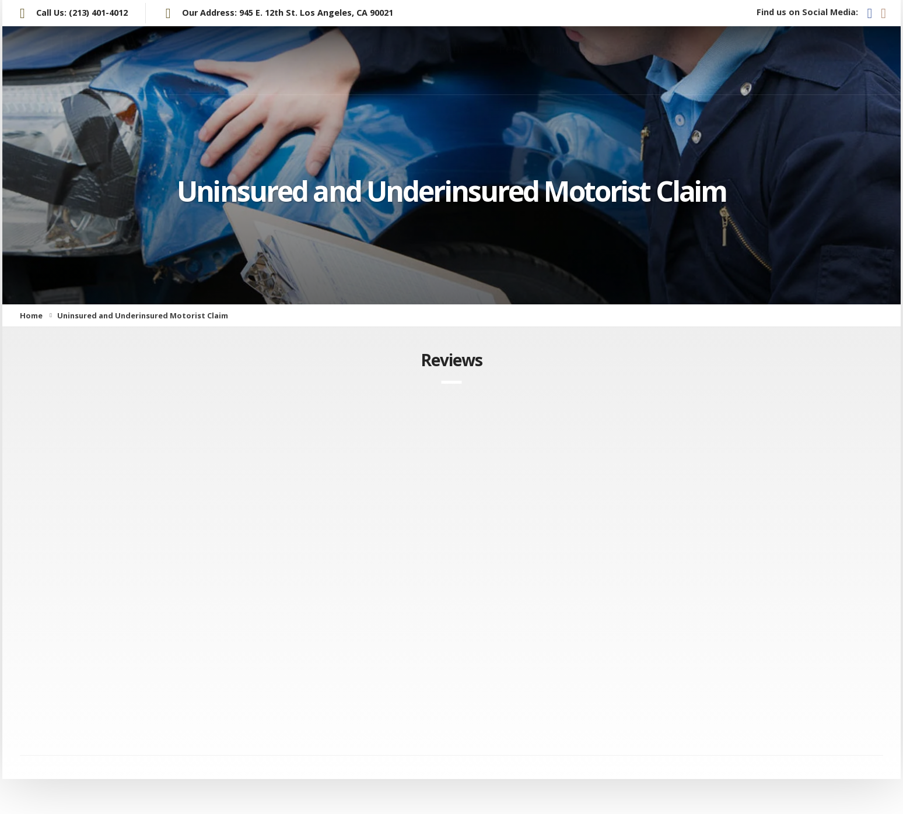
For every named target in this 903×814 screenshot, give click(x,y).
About (448, 60)
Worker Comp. (757, 60)
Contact (855, 59)
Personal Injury (539, 60)
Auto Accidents (653, 60)
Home (381, 60)
